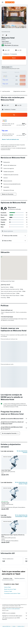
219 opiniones (14, 45)
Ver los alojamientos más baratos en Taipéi (21, 483)
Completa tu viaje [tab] (7, 578)
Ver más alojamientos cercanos (22, 451)
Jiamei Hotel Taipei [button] (6, 470)
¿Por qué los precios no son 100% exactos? (14, 618)
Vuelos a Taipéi (7, 587)
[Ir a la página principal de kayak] (9, 2)
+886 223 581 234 (6, 43)
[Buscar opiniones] (15, 231)
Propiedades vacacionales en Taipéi (12, 593)
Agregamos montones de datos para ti (14, 616)
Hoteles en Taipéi (8, 591)
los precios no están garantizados (13, 608)
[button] (2, 2)
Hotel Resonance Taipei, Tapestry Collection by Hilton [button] (12, 535)
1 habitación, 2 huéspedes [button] (10, 54)
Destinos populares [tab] (20, 578)
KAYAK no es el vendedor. (14, 613)
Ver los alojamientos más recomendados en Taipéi (21, 515)
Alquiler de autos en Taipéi (10, 589)
